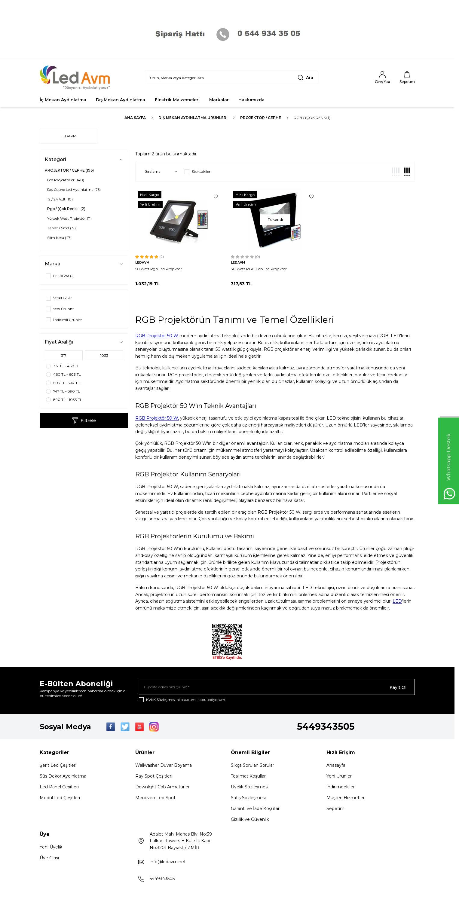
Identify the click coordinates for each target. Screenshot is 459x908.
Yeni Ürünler (339, 777)
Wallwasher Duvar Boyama (163, 766)
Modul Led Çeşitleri (60, 798)
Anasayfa (335, 766)
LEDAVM (68, 136)
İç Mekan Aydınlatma (63, 99)
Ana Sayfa (135, 117)
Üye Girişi (49, 858)
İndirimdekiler (340, 787)
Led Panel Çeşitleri (59, 787)
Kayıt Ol (398, 687)
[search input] (231, 77)
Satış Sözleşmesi (248, 798)
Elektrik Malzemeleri (177, 99)
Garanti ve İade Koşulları (255, 809)
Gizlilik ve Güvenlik (250, 820)
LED (397, 601)
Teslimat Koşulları (249, 777)
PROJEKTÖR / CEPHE (260, 117)
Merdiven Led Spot (155, 798)
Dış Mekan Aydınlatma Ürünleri (193, 117)
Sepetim (335, 809)
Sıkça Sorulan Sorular (252, 766)
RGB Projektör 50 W (156, 335)
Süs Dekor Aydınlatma (63, 777)
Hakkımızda (251, 99)
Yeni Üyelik (51, 848)
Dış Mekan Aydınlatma (120, 99)
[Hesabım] (382, 77)
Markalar (219, 99)
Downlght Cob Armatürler (162, 787)
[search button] (305, 78)
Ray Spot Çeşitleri (153, 777)
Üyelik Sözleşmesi (249, 787)
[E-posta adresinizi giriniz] (277, 687)
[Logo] (76, 78)
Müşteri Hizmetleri (346, 798)
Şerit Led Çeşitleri (58, 766)
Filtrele (84, 420)
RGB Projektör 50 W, (157, 418)
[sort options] (160, 171)
